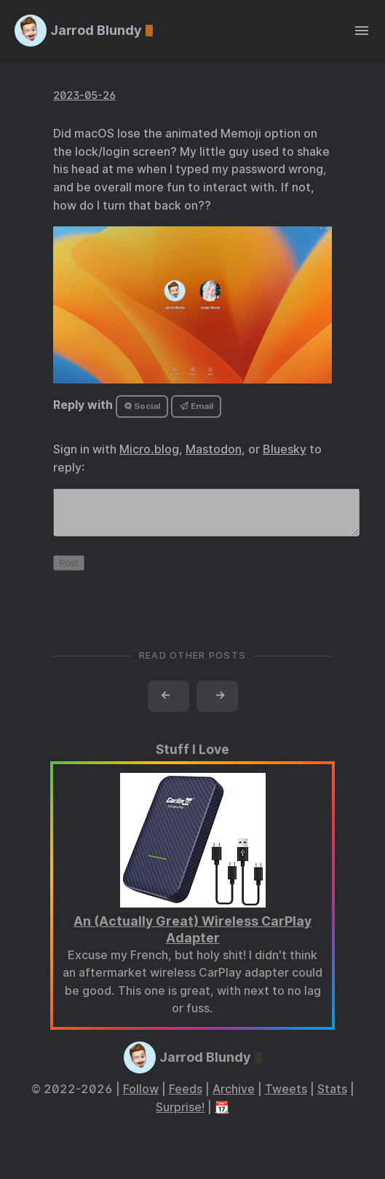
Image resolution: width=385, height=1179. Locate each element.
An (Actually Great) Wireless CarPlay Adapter (192, 938)
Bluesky (284, 449)
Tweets (286, 1098)
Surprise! (180, 1116)
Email (196, 406)
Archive (234, 1098)
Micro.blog (149, 449)
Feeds (185, 1098)
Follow (141, 1098)
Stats (332, 1098)
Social (142, 406)
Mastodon (214, 449)
